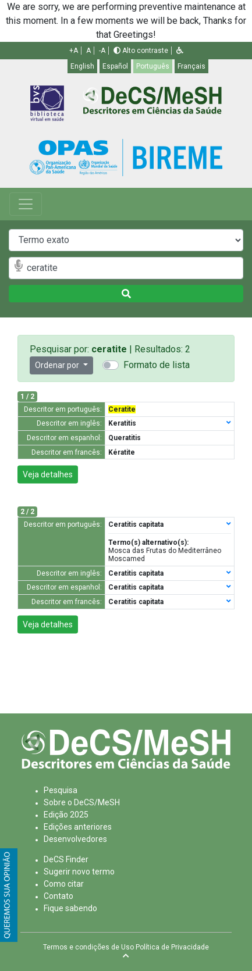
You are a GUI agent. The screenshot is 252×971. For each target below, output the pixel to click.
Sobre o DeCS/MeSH (82, 802)
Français (191, 66)
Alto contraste (140, 51)
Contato (58, 896)
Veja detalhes (48, 474)
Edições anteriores (78, 826)
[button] (179, 51)
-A (102, 51)
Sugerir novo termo (79, 871)
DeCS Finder (66, 859)
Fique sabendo (70, 908)
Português (152, 66)
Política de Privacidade (172, 947)
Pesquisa (60, 790)
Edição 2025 (66, 814)
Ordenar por (58, 365)
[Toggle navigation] (25, 204)
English (82, 66)
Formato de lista (156, 364)
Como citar (64, 883)
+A (73, 51)
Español (115, 66)
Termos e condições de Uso (88, 947)
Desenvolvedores (75, 839)
